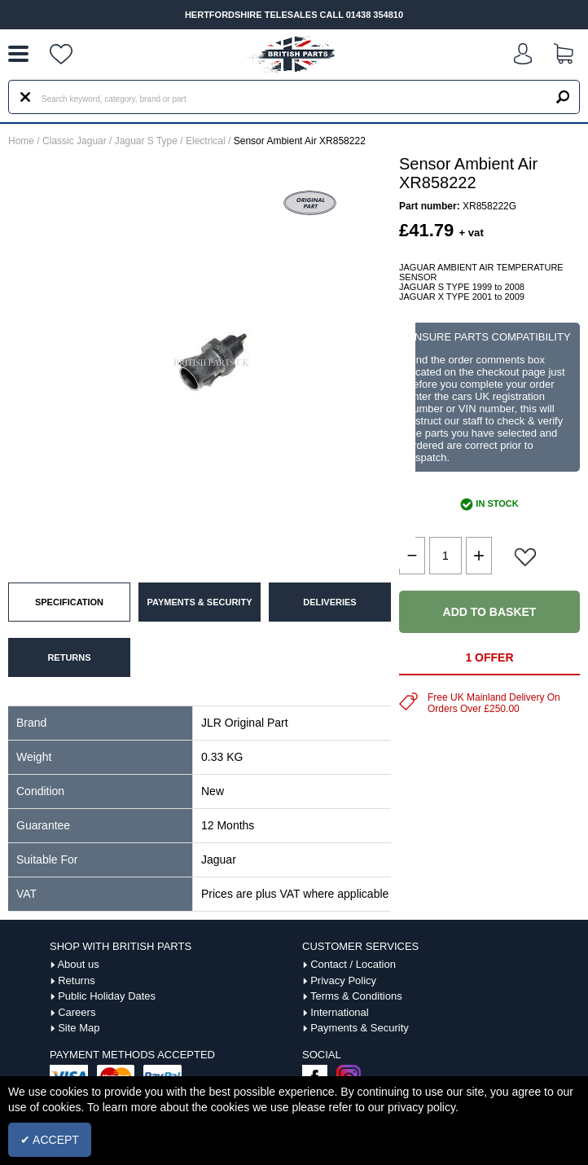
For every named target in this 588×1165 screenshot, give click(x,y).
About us (78, 964)
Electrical (206, 141)
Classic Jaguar (74, 141)
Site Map (78, 1028)
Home (21, 141)
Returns (76, 980)
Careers (76, 1012)
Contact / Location (353, 964)
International (339, 1012)
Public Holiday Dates (107, 996)
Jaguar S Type (146, 141)
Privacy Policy (343, 980)
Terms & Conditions (356, 996)
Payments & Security (359, 1028)
